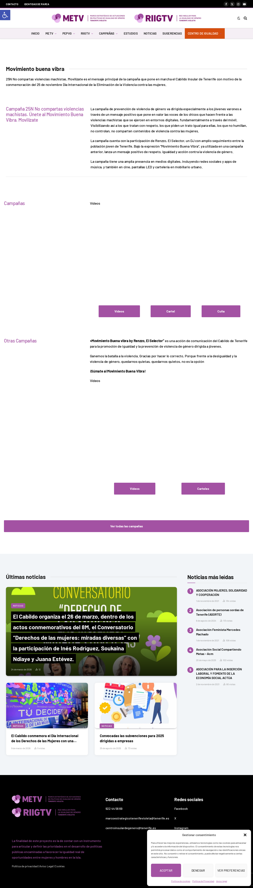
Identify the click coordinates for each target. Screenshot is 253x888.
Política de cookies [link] (180, 881)
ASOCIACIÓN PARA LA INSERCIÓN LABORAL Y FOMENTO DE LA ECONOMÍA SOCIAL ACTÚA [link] (219, 673)
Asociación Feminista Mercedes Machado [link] (218, 632)
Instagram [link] (181, 828)
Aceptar (166, 870)
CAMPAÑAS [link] (106, 33)
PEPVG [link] (67, 33)
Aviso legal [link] (221, 881)
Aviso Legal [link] (46, 866)
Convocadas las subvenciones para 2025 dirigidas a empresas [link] (132, 738)
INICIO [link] (35, 33)
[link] (5, 15)
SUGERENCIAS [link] (172, 33)
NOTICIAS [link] (150, 33)
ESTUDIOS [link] (131, 33)
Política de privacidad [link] (25, 866)
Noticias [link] (18, 605)
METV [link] (49, 33)
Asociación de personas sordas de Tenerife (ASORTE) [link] (220, 612)
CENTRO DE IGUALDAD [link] (203, 33)
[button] (245, 835)
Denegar (198, 870)
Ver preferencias (231, 870)
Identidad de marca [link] (36, 4)
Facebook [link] (181, 808)
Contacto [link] (12, 4)
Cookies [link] (60, 866)
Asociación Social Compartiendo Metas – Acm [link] (218, 651)
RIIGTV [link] (85, 33)
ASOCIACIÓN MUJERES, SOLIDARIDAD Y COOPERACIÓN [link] (221, 592)
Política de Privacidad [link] (203, 881)
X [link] (175, 818)
